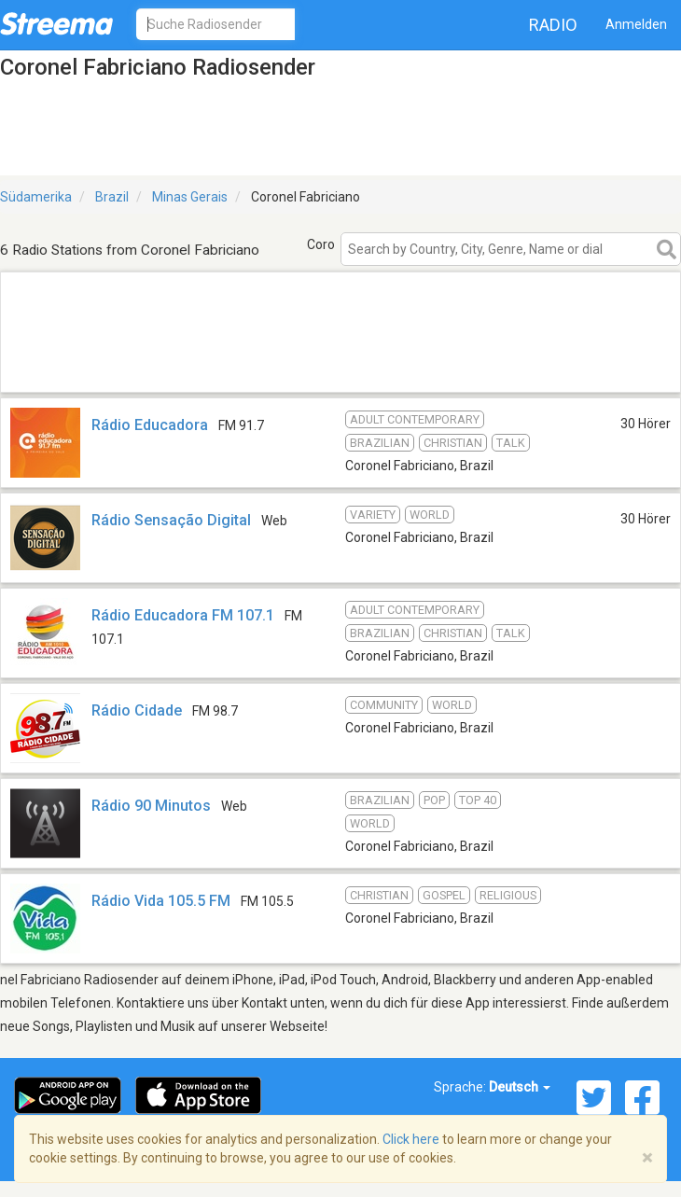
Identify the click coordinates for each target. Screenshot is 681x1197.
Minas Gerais (190, 196)
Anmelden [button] (636, 24)
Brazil (112, 196)
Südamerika (36, 196)
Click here (410, 1139)
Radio (553, 25)
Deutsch (519, 1086)
